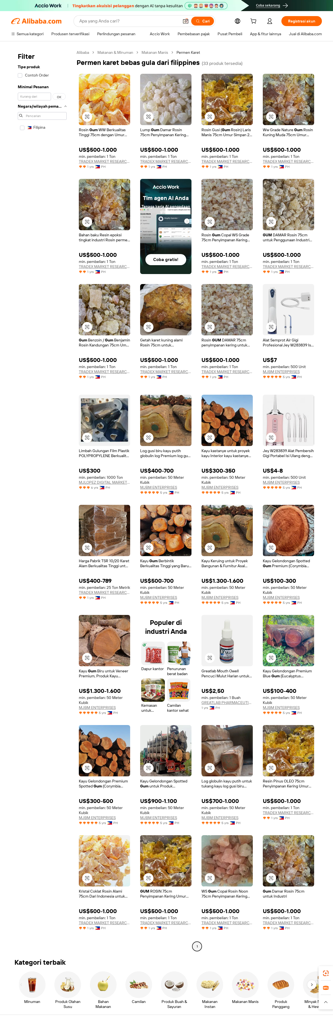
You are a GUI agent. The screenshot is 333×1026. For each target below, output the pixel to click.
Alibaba (83, 52)
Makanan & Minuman (115, 52)
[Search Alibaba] (128, 21)
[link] (326, 973)
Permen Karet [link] (188, 52)
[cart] (254, 22)
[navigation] (42, 500)
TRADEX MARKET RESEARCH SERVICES (104, 161)
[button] (185, 21)
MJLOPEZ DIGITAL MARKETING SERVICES (104, 482)
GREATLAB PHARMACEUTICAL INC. (227, 702)
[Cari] (202, 21)
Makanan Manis (155, 52)
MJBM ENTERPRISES (281, 371)
